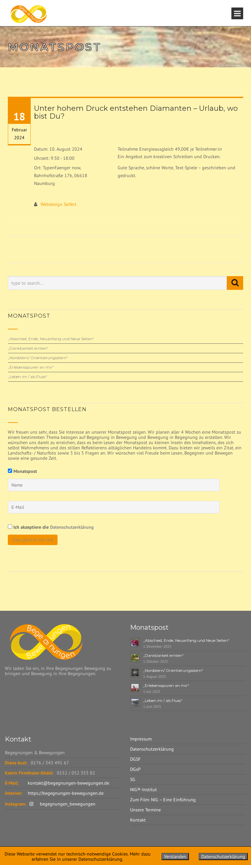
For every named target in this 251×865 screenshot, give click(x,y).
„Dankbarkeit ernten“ (28, 348)
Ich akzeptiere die (51, 527)
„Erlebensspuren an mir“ (31, 367)
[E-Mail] (114, 507)
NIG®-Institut (143, 789)
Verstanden (175, 856)
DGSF (135, 759)
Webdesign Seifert (58, 204)
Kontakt (138, 820)
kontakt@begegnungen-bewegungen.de (68, 783)
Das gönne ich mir (33, 540)
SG (132, 779)
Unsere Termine (145, 810)
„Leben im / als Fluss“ (27, 376)
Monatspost (25, 471)
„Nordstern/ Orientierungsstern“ (38, 357)
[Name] (114, 485)
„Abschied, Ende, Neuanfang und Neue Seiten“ (51, 338)
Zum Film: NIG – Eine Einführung (163, 800)
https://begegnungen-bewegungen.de (66, 793)
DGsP (135, 769)
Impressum (141, 739)
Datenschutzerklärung (72, 527)
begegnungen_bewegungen (62, 804)
